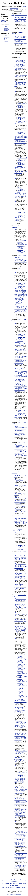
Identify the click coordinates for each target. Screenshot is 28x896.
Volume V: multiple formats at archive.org (22, 678)
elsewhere (3, 21)
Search (7, 883)
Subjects (12, 885)
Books (3, 887)
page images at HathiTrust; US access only (21, 165)
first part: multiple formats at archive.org (21, 242)
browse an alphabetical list (15, 9)
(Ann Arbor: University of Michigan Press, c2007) (20, 521)
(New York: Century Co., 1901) (20, 195)
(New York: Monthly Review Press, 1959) (20, 606)
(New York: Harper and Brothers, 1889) (20, 867)
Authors (20, 883)
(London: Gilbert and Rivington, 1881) (19, 344)
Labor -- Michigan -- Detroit (6, 37)
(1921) (20, 260)
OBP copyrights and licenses (14, 894)
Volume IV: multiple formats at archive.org (22, 668)
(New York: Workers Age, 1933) (19, 759)
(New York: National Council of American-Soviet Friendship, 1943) (20, 566)
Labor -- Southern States (16, 529)
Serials (16, 885)
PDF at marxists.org (22, 832)
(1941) (20, 737)
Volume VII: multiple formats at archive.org (22, 686)
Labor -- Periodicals (16, 472)
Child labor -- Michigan (7, 40)
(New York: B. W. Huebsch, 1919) (20, 360)
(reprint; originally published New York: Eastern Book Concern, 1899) (20, 813)
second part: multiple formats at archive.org (22, 251)
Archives (18, 887)
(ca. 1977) (20, 614)
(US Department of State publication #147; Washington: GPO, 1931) (20, 450)
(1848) (20, 75)
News (7, 887)
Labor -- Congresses (16, 226)
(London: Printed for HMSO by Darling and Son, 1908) (20, 300)
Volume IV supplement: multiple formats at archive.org (22, 673)
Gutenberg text (21, 117)
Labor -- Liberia (22, 442)
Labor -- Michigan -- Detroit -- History (19, 14)
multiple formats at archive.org (22, 104)
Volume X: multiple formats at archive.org (22, 698)
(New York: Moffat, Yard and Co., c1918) (20, 802)
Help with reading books (6, 879)
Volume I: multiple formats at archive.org (22, 656)
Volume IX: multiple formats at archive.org (22, 694)
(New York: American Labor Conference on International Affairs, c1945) (19, 711)
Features (12, 887)
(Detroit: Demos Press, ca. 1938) (20, 840)
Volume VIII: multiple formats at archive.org (22, 690)
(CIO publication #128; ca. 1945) (20, 557)
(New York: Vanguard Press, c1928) (20, 629)
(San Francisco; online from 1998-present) (20, 502)
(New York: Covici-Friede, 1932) (20, 587)
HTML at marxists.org (20, 340)
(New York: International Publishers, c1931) (20, 790)
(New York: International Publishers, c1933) (20, 752)
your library (3, 20)
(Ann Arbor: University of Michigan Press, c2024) (20, 431)
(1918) (20, 172)
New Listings (13, 883)
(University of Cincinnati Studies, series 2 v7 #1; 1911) (20, 84)
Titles (24, 883)
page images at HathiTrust (21, 107)
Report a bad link (18, 879)
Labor (5, 26)
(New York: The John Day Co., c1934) (20, 621)
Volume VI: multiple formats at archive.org (22, 682)
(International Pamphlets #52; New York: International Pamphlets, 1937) (20, 577)
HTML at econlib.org (20, 188)
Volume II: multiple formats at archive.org (22, 660)
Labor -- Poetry (22, 515)
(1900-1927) (21, 512)
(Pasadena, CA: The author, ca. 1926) (19, 780)
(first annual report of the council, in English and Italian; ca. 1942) (20, 724)
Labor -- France (22, 255)
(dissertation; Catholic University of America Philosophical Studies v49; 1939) (20, 65)
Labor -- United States (7, 28)
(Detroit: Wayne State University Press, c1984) (20, 19)
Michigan (6, 30)
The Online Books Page (14, 3)
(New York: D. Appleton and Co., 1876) (20, 140)
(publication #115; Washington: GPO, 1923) (20, 40)
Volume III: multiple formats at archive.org (22, 664)
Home (2, 883)
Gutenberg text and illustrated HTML (22, 158)
